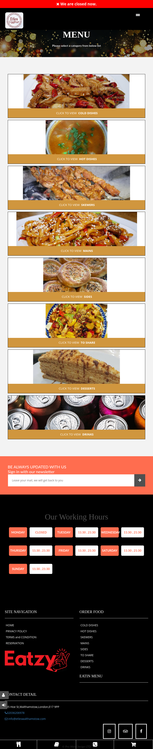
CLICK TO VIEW (76, 113)
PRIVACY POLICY (16, 631)
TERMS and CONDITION (21, 637)
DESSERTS (86, 661)
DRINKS (85, 667)
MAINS (84, 643)
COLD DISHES (89, 625)
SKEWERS (86, 637)
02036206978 (15, 713)
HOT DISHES (88, 631)
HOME (10, 625)
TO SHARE (87, 655)
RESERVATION (15, 643)
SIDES (84, 649)
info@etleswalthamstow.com (25, 719)
